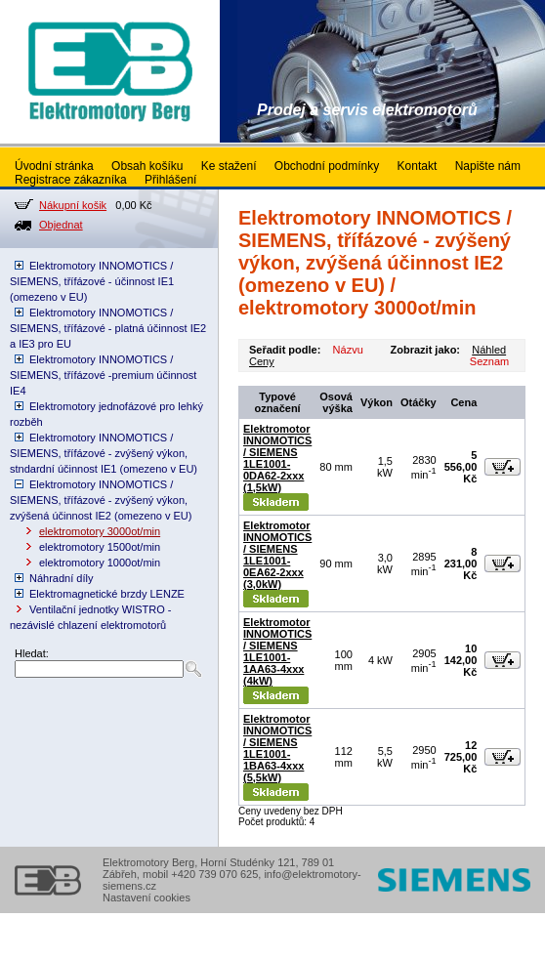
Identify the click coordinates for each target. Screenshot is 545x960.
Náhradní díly (61, 578)
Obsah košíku (147, 166)
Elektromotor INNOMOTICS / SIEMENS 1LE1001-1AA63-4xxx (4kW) (277, 651)
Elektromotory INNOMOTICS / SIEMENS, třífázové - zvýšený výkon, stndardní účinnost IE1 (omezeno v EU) (103, 453)
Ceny (261, 361)
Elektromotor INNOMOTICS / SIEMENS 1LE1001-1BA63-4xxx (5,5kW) (277, 748)
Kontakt (418, 166)
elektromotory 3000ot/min (99, 531)
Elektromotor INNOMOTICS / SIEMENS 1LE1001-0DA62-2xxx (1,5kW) (277, 458)
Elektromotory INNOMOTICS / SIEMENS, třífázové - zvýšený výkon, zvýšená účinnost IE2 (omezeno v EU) (100, 500)
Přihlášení (170, 180)
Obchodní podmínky (326, 166)
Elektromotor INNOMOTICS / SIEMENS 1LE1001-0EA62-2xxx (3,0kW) (277, 555)
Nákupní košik (72, 205)
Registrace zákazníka (71, 180)
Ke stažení (229, 166)
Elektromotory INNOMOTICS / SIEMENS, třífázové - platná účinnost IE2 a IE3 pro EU (108, 328)
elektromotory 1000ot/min (99, 562)
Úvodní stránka (54, 166)
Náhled (489, 349)
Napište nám (488, 166)
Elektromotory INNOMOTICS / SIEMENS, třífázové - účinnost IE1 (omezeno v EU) (92, 281)
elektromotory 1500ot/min (99, 547)
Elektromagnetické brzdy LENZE (107, 594)
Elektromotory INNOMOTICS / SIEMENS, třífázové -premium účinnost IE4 (103, 375)
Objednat (61, 224)
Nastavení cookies (146, 897)
